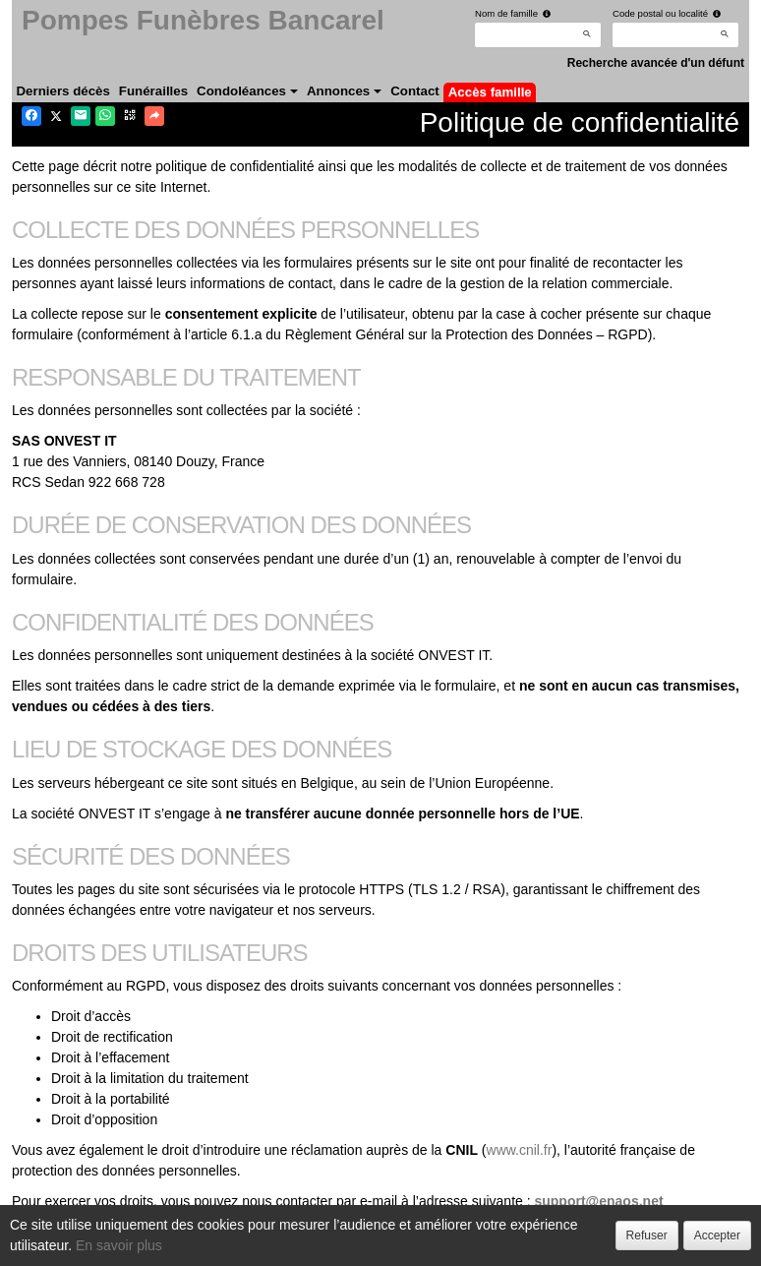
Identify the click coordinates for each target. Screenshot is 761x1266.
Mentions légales (374, 1245)
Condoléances (247, 91)
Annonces (344, 91)
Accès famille (490, 92)
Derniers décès (63, 91)
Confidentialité (204, 1245)
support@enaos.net (598, 1201)
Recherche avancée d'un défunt (655, 63)
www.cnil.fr (520, 1150)
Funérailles (153, 91)
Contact (414, 91)
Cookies (286, 1245)
